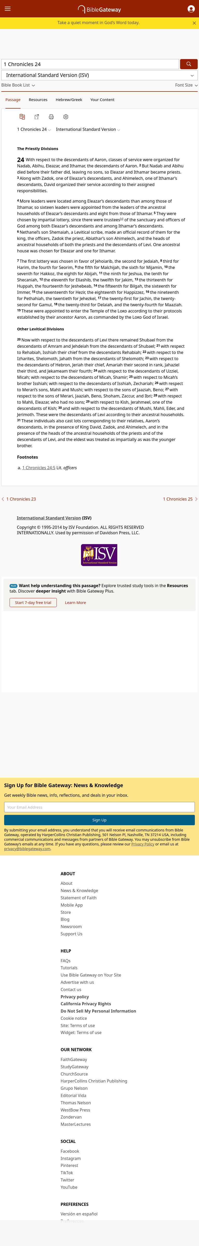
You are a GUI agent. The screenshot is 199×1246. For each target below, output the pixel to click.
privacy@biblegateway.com (27, 848)
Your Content (102, 99)
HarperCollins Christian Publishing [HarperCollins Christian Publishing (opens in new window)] (94, 1081)
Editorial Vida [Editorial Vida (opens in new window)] (73, 1095)
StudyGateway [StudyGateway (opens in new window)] (74, 1067)
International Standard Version (49, 518)
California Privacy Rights (86, 1004)
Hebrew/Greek (69, 99)
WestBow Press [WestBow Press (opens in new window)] (75, 1110)
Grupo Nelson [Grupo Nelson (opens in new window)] (74, 1088)
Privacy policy (75, 997)
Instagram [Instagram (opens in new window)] (71, 1158)
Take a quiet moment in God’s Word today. (99, 22)
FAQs (65, 961)
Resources (38, 99)
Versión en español (79, 1214)
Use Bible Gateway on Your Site (91, 975)
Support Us (71, 934)
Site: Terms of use (78, 1025)
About (66, 883)
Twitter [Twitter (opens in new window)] (67, 1180)
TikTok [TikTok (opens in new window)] (67, 1173)
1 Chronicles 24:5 (38, 468)
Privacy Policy (142, 844)
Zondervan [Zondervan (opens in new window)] (71, 1117)
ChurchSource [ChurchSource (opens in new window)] (74, 1074)
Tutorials (69, 968)
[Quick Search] (90, 64)
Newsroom (71, 926)
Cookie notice (74, 1018)
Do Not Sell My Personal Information (98, 1011)
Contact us (71, 989)
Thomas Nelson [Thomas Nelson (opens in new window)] (76, 1103)
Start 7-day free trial (33, 602)
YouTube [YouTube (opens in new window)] (69, 1187)
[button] (191, 8)
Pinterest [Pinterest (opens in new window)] (69, 1165)
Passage (12, 99)
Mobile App (72, 905)
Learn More (75, 602)
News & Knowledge (79, 890)
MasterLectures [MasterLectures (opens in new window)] (76, 1124)
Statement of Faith (79, 898)
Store (66, 912)
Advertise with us (77, 982)
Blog (65, 919)
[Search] (189, 64)
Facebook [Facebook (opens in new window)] (70, 1151)
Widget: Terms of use (81, 1032)
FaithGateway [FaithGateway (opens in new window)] (74, 1059)
